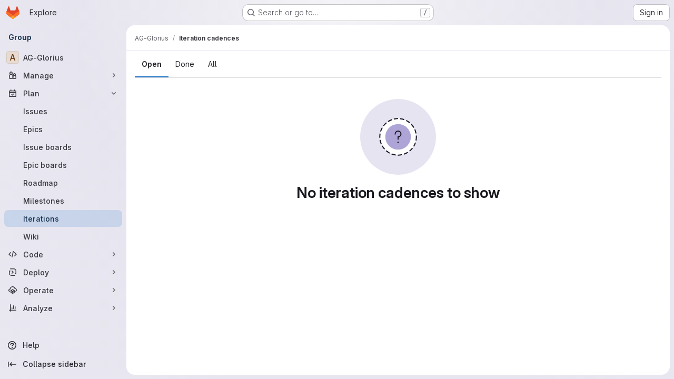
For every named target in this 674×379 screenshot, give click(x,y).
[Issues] (63, 111)
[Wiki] (63, 236)
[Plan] (63, 93)
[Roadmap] (63, 182)
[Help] (63, 345)
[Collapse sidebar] (63, 364)
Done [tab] (184, 63)
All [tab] (212, 63)
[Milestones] (63, 200)
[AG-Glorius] (63, 57)
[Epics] (63, 129)
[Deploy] (63, 272)
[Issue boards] (63, 146)
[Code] (63, 254)
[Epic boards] (63, 164)
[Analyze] (63, 308)
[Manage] (63, 75)
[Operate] (63, 290)
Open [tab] (152, 63)
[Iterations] (63, 218)
